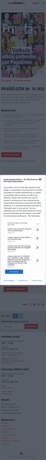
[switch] (37, 230)
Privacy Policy (36, 280)
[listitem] (23, 224)
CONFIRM (14, 272)
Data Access (23, 280)
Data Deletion (9, 280)
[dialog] (23, 230)
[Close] (41, 179)
